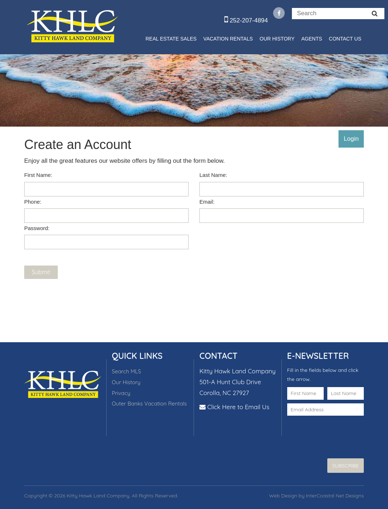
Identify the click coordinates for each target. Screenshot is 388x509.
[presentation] (329, 430)
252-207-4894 (246, 20)
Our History (277, 39)
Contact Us (345, 39)
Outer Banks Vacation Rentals (149, 403)
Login (351, 138)
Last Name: (213, 175)
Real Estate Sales (171, 39)
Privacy (121, 393)
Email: (207, 202)
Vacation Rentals (228, 39)
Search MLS (126, 371)
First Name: (38, 175)
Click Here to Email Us (238, 407)
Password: (36, 228)
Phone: (33, 202)
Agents (311, 39)
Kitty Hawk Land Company (72, 26)
